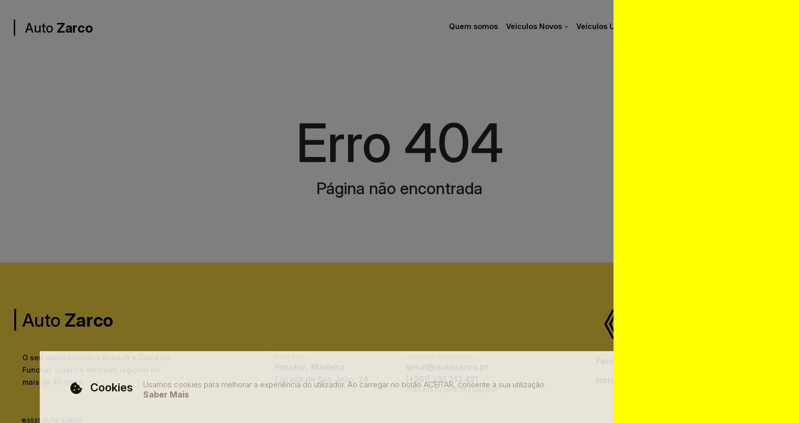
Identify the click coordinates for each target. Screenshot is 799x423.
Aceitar (702, 390)
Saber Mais (166, 395)
